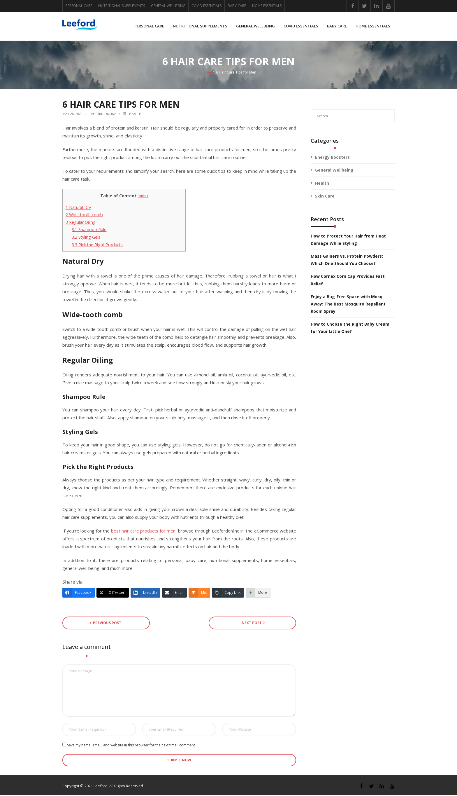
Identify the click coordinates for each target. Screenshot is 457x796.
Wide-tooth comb (84, 215)
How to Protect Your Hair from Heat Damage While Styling (348, 240)
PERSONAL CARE (79, 5)
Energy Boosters (332, 158)
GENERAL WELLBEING (168, 5)
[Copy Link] (228, 593)
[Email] (174, 593)
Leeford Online (102, 114)
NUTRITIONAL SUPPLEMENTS (121, 5)
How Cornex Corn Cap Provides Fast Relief (348, 280)
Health (135, 114)
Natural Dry (78, 208)
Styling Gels (86, 238)
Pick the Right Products (97, 245)
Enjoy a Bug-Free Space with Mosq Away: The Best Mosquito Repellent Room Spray (348, 305)
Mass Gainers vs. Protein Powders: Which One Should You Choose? (347, 260)
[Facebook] (78, 593)
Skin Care (325, 197)
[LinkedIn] (145, 593)
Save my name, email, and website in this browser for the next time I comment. (131, 745)
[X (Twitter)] (112, 593)
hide (143, 196)
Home (206, 73)
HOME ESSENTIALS (267, 5)
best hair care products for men (143, 532)
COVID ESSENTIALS (206, 5)
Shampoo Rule (89, 230)
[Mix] (199, 593)
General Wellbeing (334, 171)
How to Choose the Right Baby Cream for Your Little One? (350, 328)
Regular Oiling (81, 223)
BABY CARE (237, 5)
